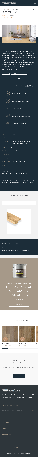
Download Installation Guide (30, 86)
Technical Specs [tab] (8, 86)
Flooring (6, 423)
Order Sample (7, 17)
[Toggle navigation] (35, 3)
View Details (19, 305)
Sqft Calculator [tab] (19, 86)
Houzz (23, 448)
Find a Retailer (19, 376)
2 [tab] (19, 40)
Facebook (6, 445)
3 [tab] (23, 40)
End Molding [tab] (8, 203)
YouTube (19, 445)
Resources (6, 435)
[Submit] (33, 411)
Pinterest (31, 445)
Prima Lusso (6, 9)
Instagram (17, 448)
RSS (25, 445)
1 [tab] (15, 40)
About (5, 429)
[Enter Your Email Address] (16, 411)
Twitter (13, 445)
